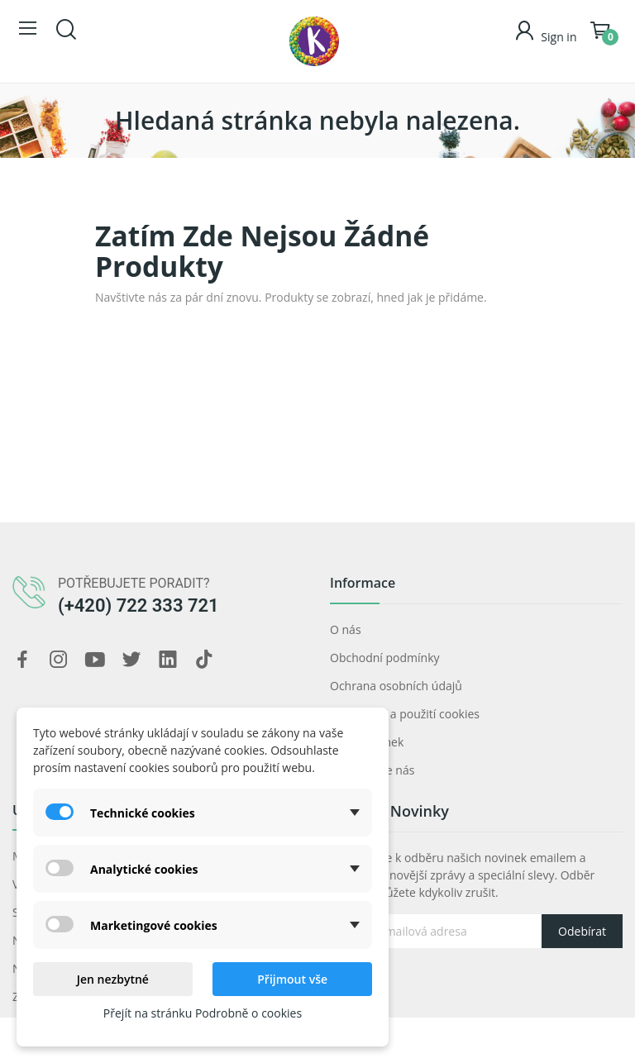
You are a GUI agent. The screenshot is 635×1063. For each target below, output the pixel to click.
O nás (345, 629)
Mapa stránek (366, 742)
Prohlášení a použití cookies (405, 714)
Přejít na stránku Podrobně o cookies (202, 1013)
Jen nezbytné (113, 979)
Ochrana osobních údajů (396, 686)
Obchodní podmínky (385, 657)
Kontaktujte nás (372, 770)
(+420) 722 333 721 (138, 605)
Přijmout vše (292, 979)
